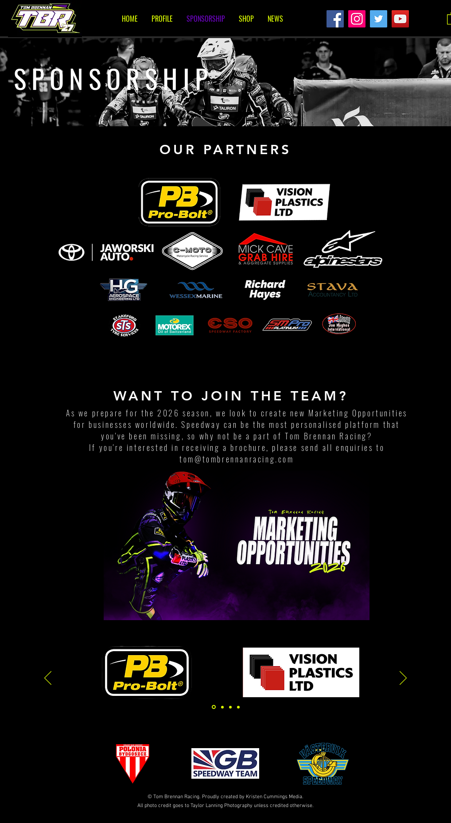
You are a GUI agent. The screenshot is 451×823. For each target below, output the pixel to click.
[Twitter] (378, 18)
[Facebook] (335, 18)
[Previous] (47, 678)
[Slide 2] (230, 707)
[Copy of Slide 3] (238, 707)
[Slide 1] (214, 707)
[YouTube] (400, 18)
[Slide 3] (222, 707)
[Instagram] (356, 18)
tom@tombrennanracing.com (236, 459)
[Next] (403, 678)
